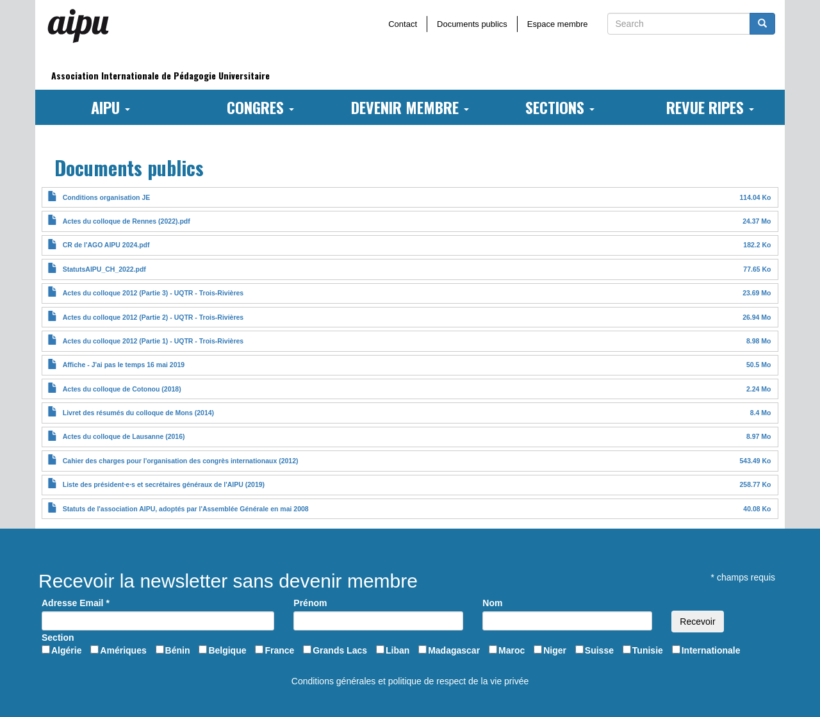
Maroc (511, 650)
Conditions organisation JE (107, 197)
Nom (492, 603)
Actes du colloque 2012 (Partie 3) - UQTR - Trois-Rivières (153, 293)
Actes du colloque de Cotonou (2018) (122, 389)
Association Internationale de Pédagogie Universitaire (160, 75)
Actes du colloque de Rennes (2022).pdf (126, 221)
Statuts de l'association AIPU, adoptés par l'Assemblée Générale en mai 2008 (186, 509)
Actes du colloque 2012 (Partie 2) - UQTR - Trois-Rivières (153, 317)
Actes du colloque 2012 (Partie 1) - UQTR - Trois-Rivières (153, 341)
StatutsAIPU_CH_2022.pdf (104, 269)
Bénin (177, 650)
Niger (554, 650)
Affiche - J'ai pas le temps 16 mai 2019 (123, 364)
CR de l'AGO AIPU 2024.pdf (106, 245)
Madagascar (454, 650)
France (279, 650)
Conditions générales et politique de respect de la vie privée (410, 681)
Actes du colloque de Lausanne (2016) (124, 436)
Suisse (599, 650)
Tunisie (647, 650)
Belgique (227, 650)
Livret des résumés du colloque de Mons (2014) (138, 412)
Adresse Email (76, 603)
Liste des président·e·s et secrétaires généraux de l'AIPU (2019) (164, 484)
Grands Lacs (340, 650)
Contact (402, 24)
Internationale (711, 650)
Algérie (66, 650)
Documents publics (472, 24)
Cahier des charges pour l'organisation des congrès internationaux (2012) (181, 461)
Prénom (310, 603)
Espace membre (557, 24)
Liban (397, 650)
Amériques (123, 650)
